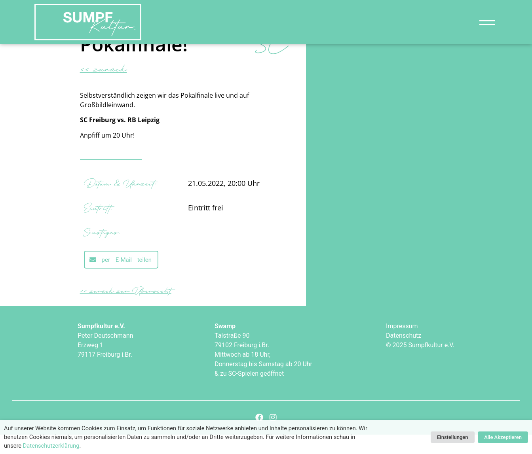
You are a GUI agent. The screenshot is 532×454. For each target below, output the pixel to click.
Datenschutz (403, 355)
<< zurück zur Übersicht (125, 310)
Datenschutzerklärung (51, 445)
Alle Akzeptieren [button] (503, 437)
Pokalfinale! (134, 63)
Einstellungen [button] (452, 437)
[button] (121, 279)
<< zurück (103, 87)
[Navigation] (487, 22)
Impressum (402, 346)
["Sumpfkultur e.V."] (87, 22)
